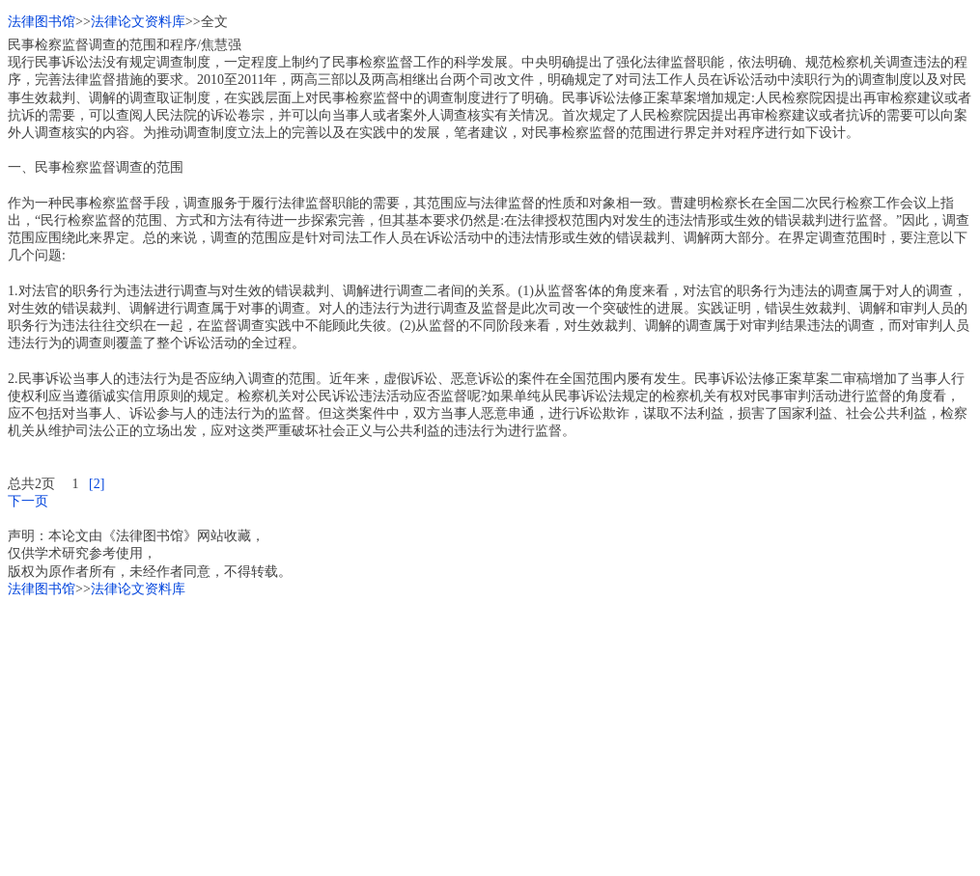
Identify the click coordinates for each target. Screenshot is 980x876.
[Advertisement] (490, 733)
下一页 (28, 501)
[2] (96, 484)
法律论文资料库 (138, 21)
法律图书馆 (41, 21)
